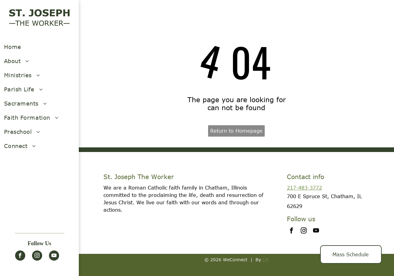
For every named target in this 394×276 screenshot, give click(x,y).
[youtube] (54, 256)
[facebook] (20, 256)
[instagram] (37, 256)
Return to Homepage (236, 131)
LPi (266, 259)
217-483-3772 (304, 187)
